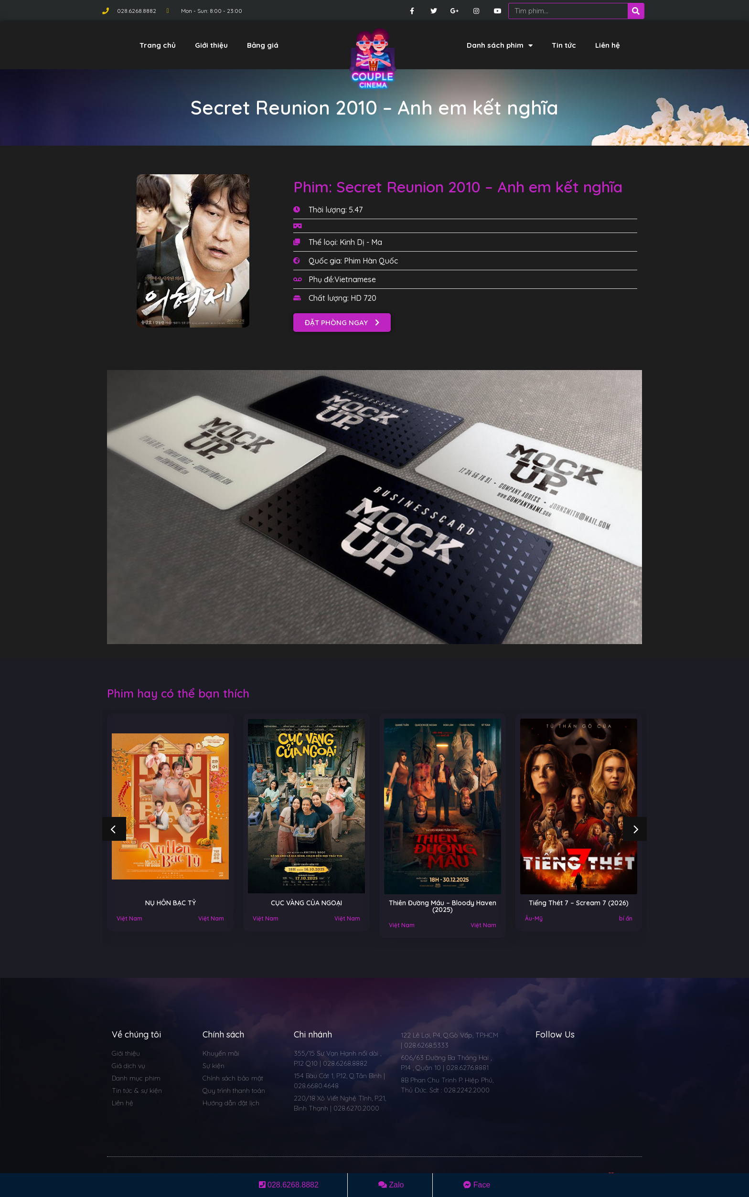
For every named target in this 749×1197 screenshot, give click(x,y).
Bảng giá (262, 45)
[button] (342, 322)
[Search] (636, 11)
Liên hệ (607, 45)
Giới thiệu (211, 45)
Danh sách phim (500, 45)
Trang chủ (157, 45)
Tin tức (564, 45)
